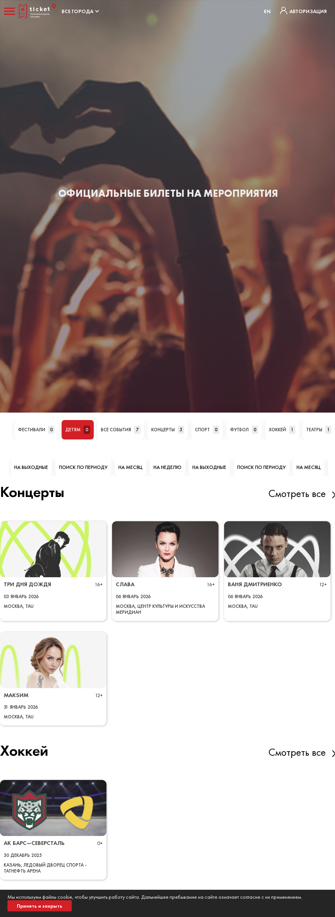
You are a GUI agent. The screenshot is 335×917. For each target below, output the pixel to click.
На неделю (167, 467)
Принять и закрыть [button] (39, 905)
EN (267, 11)
